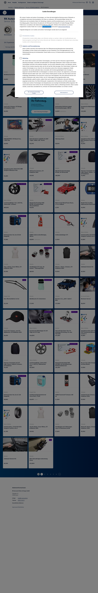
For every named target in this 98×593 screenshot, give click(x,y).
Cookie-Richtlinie (46, 26)
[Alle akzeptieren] (64, 92)
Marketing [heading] (24, 58)
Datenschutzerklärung (64, 26)
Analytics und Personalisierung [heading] (30, 46)
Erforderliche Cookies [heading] (27, 36)
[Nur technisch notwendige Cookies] (34, 92)
